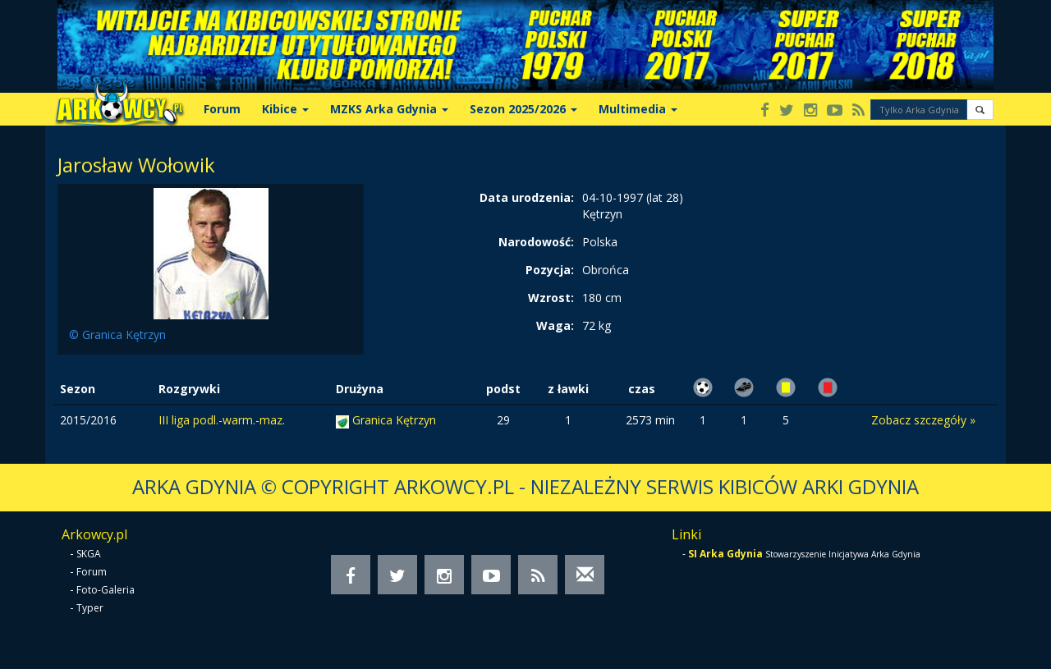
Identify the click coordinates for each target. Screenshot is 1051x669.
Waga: (555, 325)
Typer (89, 608)
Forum (222, 109)
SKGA (88, 554)
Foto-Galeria (105, 590)
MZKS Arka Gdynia (389, 109)
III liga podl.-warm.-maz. (221, 420)
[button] (980, 109)
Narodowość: (536, 242)
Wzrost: (551, 297)
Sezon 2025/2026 (523, 109)
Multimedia (638, 109)
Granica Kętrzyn (394, 420)
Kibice (285, 109)
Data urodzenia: (527, 197)
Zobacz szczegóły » (923, 420)
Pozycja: (550, 269)
